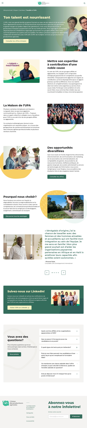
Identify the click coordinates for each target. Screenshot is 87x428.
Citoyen (15, 10)
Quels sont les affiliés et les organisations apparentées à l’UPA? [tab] (59, 332)
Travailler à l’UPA (31, 10)
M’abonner (76, 416)
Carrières (22, 10)
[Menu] (2, 3)
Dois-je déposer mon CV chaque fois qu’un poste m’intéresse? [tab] (59, 375)
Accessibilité (30, 420)
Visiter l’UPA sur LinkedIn (20, 308)
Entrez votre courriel (65, 414)
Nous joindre (14, 354)
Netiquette (29, 413)
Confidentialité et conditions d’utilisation (30, 407)
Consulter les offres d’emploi (16, 41)
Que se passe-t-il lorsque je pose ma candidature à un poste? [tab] (59, 340)
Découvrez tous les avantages (16, 216)
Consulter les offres (57, 176)
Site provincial (7, 10)
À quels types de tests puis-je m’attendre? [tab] (59, 347)
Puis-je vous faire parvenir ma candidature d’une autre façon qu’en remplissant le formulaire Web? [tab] (59, 355)
